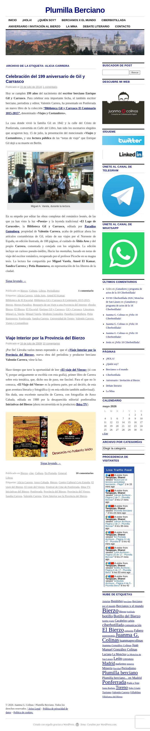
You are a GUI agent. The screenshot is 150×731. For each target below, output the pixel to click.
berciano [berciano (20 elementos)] (128, 601)
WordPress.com (108, 724)
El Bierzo (19, 309)
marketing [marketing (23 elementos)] (120, 663)
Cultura (33, 290)
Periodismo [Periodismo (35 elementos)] (129, 668)
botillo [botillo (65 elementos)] (107, 616)
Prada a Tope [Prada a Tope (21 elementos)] (133, 683)
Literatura (88, 309)
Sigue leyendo (16, 281)
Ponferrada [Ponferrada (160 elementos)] (114, 682)
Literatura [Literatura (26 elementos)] (128, 658)
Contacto (122, 26)
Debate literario (96, 26)
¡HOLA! (27, 20)
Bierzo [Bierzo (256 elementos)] (110, 610)
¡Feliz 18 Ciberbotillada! (127, 342)
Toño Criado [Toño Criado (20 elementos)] (134, 688)
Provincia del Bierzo (55, 491)
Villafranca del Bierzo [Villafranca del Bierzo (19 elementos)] (112, 696)
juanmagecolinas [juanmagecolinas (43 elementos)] (131, 640)
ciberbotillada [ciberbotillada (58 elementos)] (113, 625)
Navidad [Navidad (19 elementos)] (117, 668)
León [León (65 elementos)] (118, 658)
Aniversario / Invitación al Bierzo (34, 26)
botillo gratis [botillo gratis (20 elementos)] (108, 621)
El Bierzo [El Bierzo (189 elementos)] (113, 630)
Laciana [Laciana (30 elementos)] (107, 654)
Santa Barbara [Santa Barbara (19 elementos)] (108, 688)
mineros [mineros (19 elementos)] (130, 664)
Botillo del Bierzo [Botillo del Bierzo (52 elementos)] (127, 616)
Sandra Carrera (40, 318)
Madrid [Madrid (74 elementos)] (108, 663)
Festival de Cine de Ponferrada (62, 486)
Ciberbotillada (114, 20)
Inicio (12, 20)
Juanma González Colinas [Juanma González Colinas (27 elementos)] (117, 645)
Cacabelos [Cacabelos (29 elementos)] (121, 620)
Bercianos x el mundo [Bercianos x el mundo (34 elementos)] (130, 606)
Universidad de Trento (62, 318)
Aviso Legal (34, 708)
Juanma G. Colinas (115, 314)
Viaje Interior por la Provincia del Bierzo (45, 338)
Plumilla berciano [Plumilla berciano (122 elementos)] (120, 672)
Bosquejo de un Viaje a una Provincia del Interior (60, 304)
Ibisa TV (85, 486)
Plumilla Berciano (75, 10)
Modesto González (53, 313)
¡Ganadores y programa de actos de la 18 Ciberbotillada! (121, 305)
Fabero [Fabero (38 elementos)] (138, 630)
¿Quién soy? (47, 20)
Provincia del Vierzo (78, 491)
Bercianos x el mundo (79, 20)
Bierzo (24, 290)
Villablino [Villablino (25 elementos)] (135, 692)
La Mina (71, 26)
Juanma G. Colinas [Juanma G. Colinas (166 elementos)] (120, 637)
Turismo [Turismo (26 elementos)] (106, 692)
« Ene (105, 433)
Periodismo (53, 290)
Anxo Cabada (41, 482)
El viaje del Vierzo (34, 486)
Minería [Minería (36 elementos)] (107, 668)
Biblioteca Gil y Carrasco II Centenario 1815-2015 (61, 300)
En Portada (51, 473)
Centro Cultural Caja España (74, 482)
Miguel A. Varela (15, 313)
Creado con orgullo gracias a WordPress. (54, 724)
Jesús (108, 342)
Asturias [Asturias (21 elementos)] (106, 601)
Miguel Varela (33, 313)
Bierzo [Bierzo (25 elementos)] (122, 611)
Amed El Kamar (56, 295)
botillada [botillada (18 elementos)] (131, 612)
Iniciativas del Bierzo (17, 491)
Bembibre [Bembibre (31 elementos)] (117, 601)
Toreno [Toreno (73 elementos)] (122, 687)
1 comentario (50, 87)
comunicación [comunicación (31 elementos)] (132, 625)
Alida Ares (40, 295)
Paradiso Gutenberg (75, 313)
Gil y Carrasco (74, 309)
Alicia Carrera (25, 295)
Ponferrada (25, 318)
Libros (42, 290)
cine (31, 473)
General (62, 473)
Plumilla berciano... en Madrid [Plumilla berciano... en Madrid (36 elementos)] (122, 677)
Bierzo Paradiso (23, 304)
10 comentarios (51, 343)
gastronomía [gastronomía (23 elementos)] (108, 635)
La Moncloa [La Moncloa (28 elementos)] (119, 654)
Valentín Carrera (85, 318)
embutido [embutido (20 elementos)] (128, 631)
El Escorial (32, 309)
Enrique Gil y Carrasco (52, 309)
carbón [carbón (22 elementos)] (131, 620)
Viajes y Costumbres (17, 323)
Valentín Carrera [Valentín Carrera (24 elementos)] (120, 692)
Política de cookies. (23, 712)
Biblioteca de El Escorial (19, 300)
